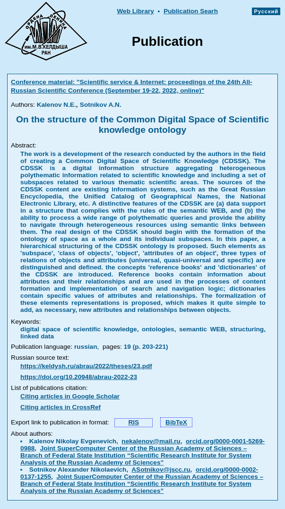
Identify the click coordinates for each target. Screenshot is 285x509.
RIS (133, 422)
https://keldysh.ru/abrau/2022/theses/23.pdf (86, 366)
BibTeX (176, 422)
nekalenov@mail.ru (150, 441)
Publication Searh (191, 11)
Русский (266, 11)
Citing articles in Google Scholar (70, 396)
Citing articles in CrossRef (60, 407)
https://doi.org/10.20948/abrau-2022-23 (78, 376)
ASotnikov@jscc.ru (160, 469)
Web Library (135, 11)
